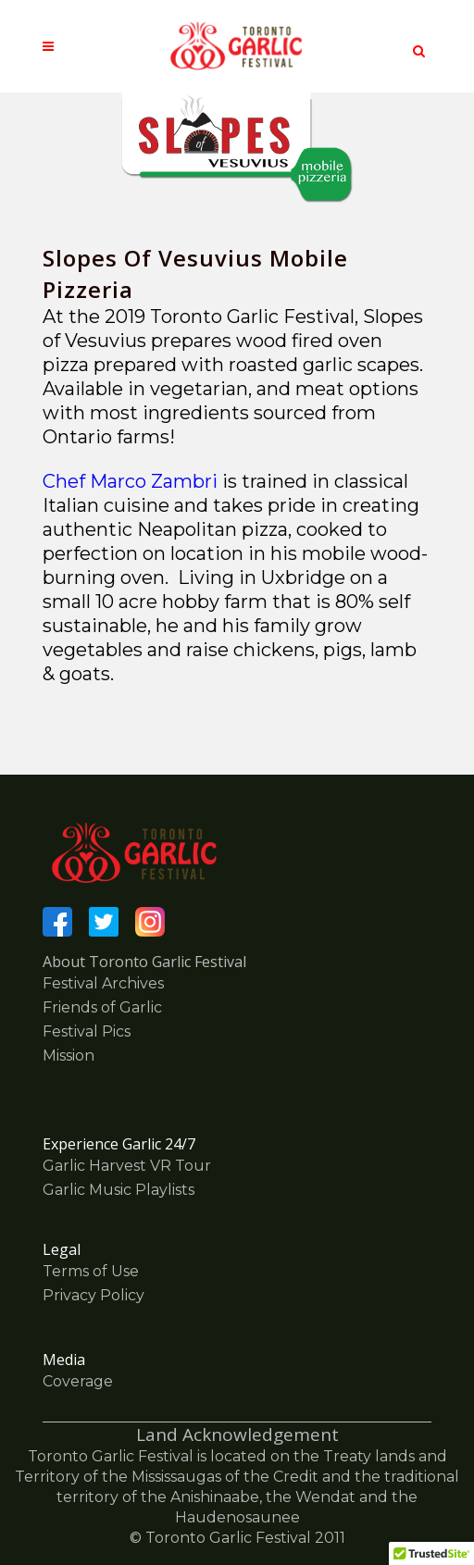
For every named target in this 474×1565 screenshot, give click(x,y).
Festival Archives (103, 983)
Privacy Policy (93, 1295)
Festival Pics (87, 1031)
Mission (68, 1055)
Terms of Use (91, 1271)
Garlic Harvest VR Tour (127, 1165)
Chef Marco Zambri (132, 481)
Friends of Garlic (102, 1007)
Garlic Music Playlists (118, 1190)
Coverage (78, 1381)
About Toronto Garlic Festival (144, 961)
